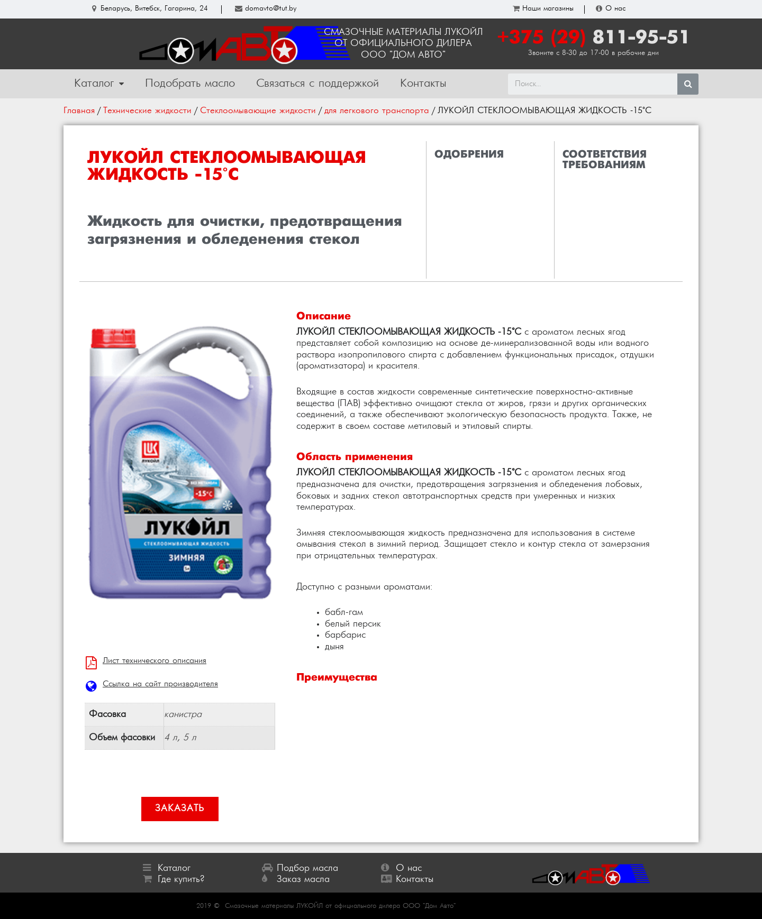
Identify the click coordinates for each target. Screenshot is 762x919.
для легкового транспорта (376, 111)
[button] (180, 809)
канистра (183, 714)
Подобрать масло (190, 83)
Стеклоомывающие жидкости (258, 111)
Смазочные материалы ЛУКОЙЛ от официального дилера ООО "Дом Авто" (340, 906)
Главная (79, 111)
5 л (189, 737)
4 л (170, 737)
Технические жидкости (147, 111)
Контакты (423, 83)
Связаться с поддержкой (317, 83)
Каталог (99, 84)
